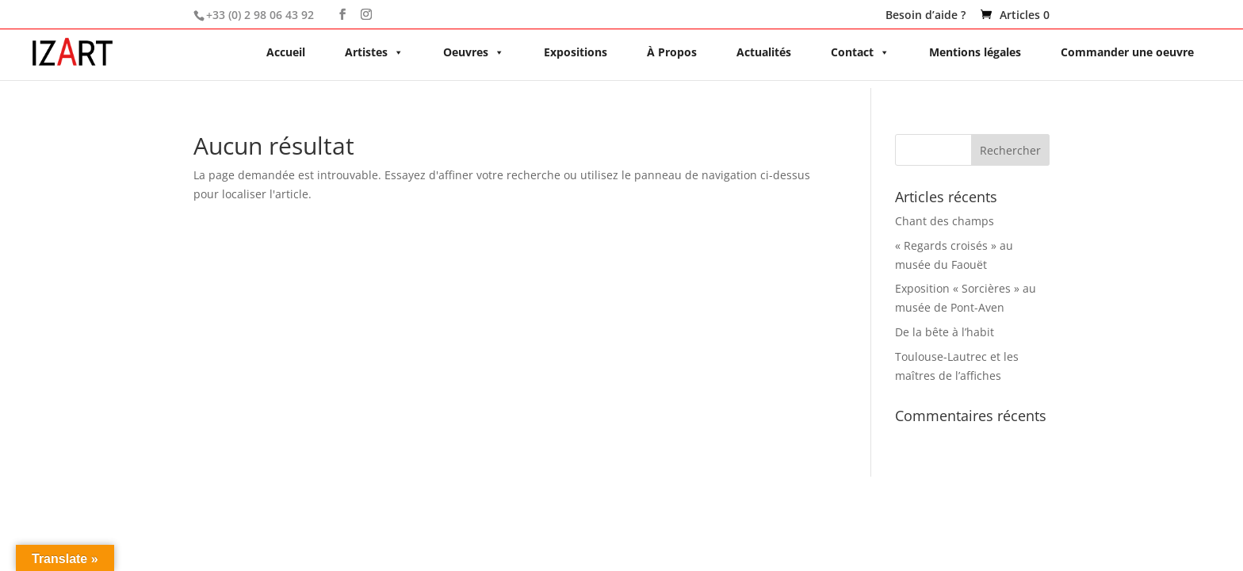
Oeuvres (473, 51)
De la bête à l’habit (944, 331)
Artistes (374, 51)
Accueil (285, 51)
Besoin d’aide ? (925, 16)
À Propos (672, 51)
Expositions (575, 51)
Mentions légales (975, 51)
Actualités (763, 51)
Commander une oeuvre (1127, 51)
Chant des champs (944, 220)
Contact (860, 51)
